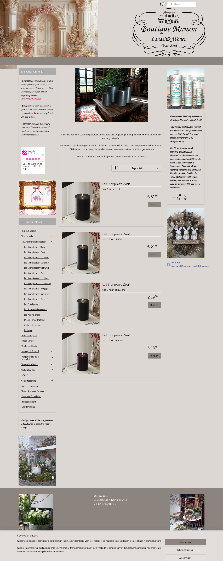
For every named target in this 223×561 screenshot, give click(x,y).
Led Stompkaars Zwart (116, 184)
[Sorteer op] (136, 168)
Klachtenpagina (28, 407)
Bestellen (154, 204)
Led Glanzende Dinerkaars (35, 309)
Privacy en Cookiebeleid (31, 396)
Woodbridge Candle (29, 346)
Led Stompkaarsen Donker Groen (38, 299)
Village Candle (27, 340)
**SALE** (25, 375)
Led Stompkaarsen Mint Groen (37, 294)
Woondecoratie (37, 236)
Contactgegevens (37, 380)
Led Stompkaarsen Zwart (35, 252)
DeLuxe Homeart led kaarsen (37, 241)
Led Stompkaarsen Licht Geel (36, 257)
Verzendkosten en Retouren (32, 391)
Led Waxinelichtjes (32, 314)
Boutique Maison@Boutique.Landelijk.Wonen (185, 264)
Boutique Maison (28, 231)
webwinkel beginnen (120, 554)
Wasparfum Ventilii (37, 364)
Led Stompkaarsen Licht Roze (36, 262)
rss (111, 554)
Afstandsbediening (32, 325)
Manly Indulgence (29, 335)
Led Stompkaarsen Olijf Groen (36, 268)
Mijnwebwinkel (143, 554)
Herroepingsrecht (28, 401)
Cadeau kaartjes (37, 370)
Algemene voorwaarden (31, 386)
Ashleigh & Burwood (37, 351)
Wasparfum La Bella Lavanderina (37, 358)
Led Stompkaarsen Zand (34, 273)
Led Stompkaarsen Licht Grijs (36, 278)
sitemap (106, 554)
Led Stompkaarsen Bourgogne (36, 288)
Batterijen (28, 330)
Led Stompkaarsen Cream (35, 247)
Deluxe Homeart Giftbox (34, 320)
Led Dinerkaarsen (31, 304)
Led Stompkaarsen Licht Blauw (37, 283)
